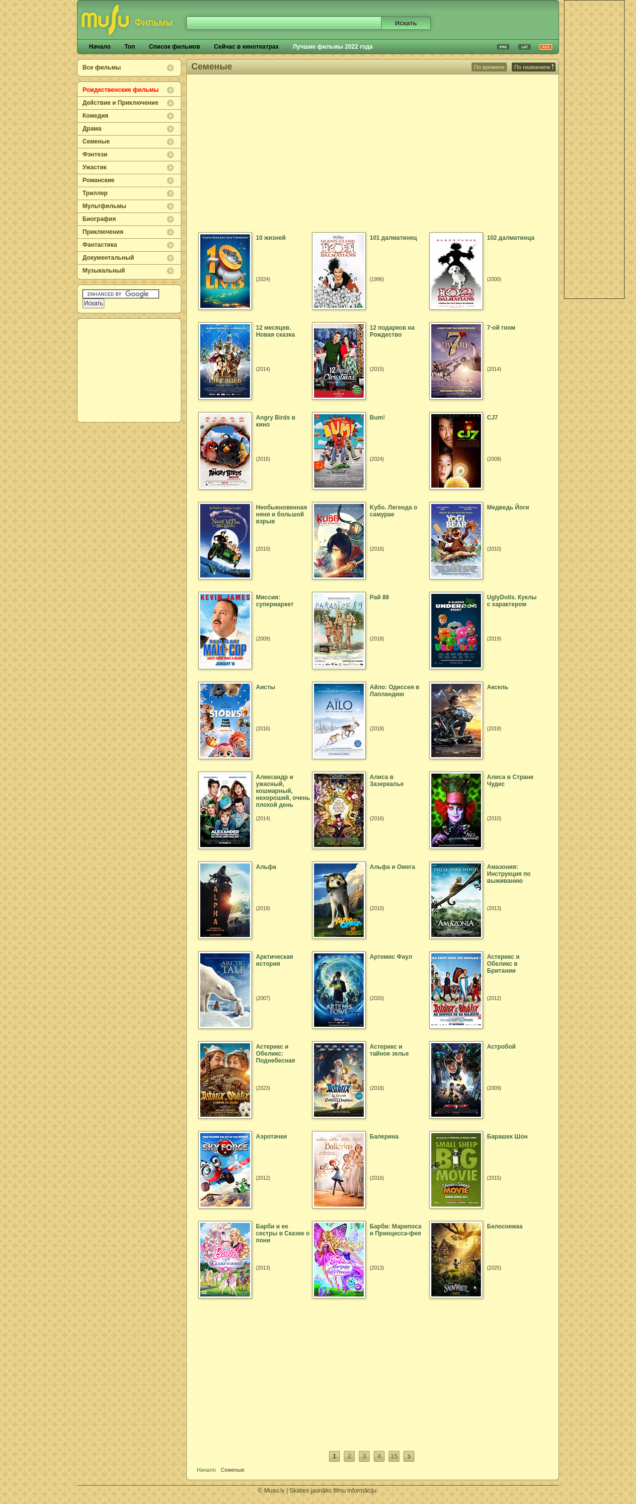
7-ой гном (501, 327)
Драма (91, 128)
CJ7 (492, 417)
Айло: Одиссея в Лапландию (394, 691)
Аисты (265, 687)
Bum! (377, 417)
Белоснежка (505, 1226)
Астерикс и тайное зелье (389, 1050)
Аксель (497, 687)
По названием (534, 67)
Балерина (384, 1136)
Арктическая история (274, 960)
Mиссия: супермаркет (275, 601)
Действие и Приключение (120, 102)
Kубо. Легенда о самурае (393, 511)
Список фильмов (174, 46)
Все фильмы (101, 67)
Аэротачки (271, 1136)
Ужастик (94, 167)
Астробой (501, 1046)
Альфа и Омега (392, 866)
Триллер (95, 193)
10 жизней (271, 237)
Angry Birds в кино (275, 421)
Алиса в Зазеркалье (387, 781)
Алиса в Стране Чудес (510, 781)
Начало (99, 46)
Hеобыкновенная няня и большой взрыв (281, 514)
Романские (98, 180)
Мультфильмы (104, 206)
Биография (99, 218)
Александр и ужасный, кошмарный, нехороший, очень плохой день (283, 791)
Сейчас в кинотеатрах (246, 46)
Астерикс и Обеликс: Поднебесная (275, 1053)
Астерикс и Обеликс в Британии (503, 963)
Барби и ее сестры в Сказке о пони (283, 1233)
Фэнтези (94, 154)
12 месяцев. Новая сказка (275, 331)
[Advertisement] (129, 370)
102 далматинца (510, 237)
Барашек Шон (507, 1136)
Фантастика (99, 244)
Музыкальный (103, 270)
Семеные (96, 141)
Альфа (266, 866)
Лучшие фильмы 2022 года (333, 46)
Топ (129, 46)
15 (394, 1456)
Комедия (95, 115)
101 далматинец (393, 237)
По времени (489, 67)
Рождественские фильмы (120, 89)
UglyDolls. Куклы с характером (512, 601)
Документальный (108, 257)
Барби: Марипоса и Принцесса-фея (395, 1230)
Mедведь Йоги (508, 507)
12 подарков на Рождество (392, 331)
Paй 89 (379, 597)
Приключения (102, 231)
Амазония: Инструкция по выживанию (509, 873)
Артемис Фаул (391, 956)
